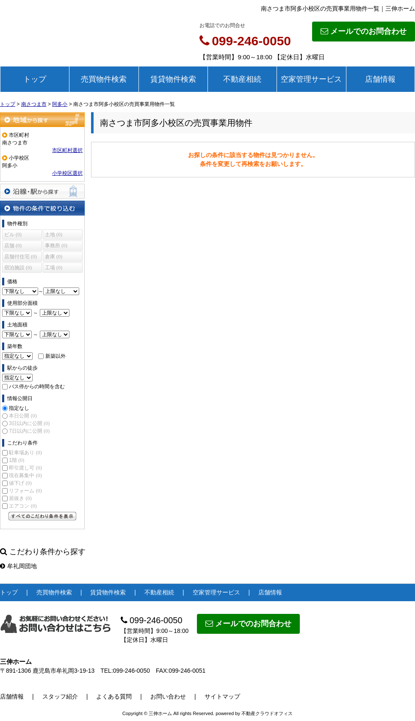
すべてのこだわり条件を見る (42, 516)
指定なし (19, 408)
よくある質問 (114, 696)
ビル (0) (13, 235)
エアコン (22, 506)
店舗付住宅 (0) (20, 257)
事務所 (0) (56, 246)
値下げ (20, 483)
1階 (16, 460)
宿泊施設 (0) (18, 268)
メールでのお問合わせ (364, 31)
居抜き (20, 498)
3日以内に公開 (29, 423)
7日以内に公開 (29, 431)
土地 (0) (53, 235)
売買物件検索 (104, 79)
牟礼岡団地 (18, 566)
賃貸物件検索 (173, 79)
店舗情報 (380, 79)
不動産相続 (242, 79)
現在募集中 (25, 475)
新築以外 (55, 356)
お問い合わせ (168, 696)
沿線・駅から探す (42, 191)
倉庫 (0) (53, 257)
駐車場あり (25, 453)
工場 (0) (53, 268)
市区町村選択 (67, 150)
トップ (34, 79)
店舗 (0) (13, 246)
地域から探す (42, 119)
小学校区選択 (67, 173)
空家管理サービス (311, 79)
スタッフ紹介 (60, 696)
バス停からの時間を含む (37, 387)
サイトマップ (222, 696)
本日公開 (22, 416)
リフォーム (25, 491)
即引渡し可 (25, 468)
